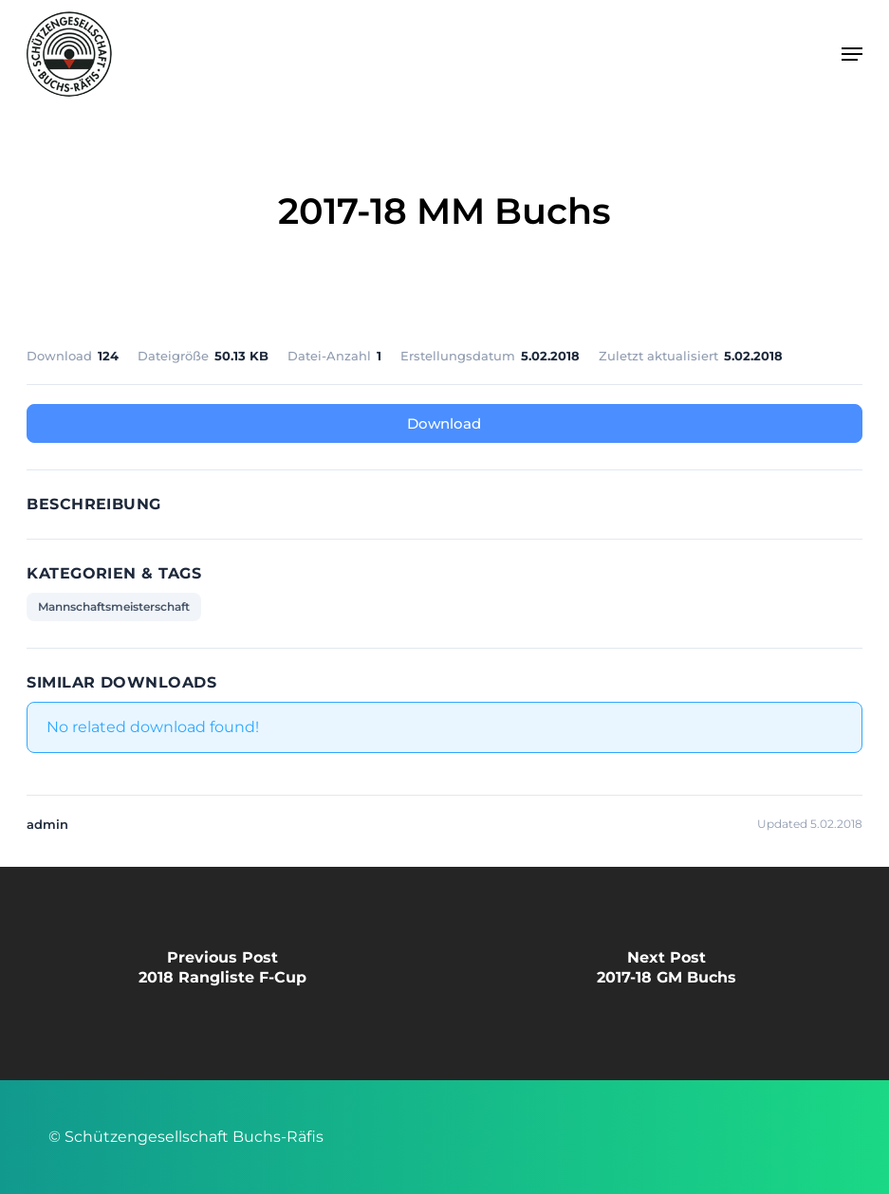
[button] (852, 54)
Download (444, 423)
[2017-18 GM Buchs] (666, 973)
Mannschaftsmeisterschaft (114, 606)
